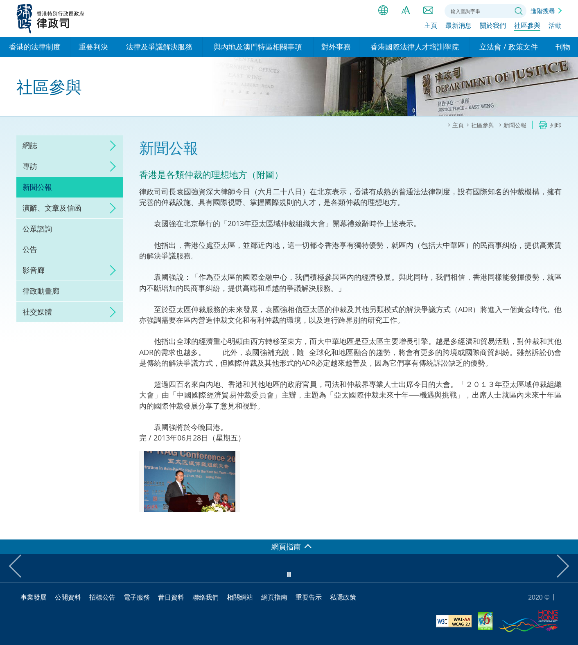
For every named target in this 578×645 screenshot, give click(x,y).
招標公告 (102, 597)
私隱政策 (343, 597)
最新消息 (458, 27)
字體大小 (406, 10)
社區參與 (527, 27)
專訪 (30, 166)
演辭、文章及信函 (52, 208)
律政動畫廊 (41, 291)
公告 (30, 249)
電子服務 (137, 597)
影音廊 (34, 270)
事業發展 (33, 597)
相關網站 (240, 597)
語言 (383, 10)
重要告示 (309, 597)
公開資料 (68, 597)
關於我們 (493, 27)
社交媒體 (37, 312)
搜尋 (518, 11)
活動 (555, 27)
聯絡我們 (428, 10)
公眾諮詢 (37, 229)
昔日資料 (171, 597)
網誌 (30, 145)
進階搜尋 (543, 11)
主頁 (430, 27)
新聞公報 (37, 187)
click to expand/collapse (110, 145)
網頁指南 (274, 597)
